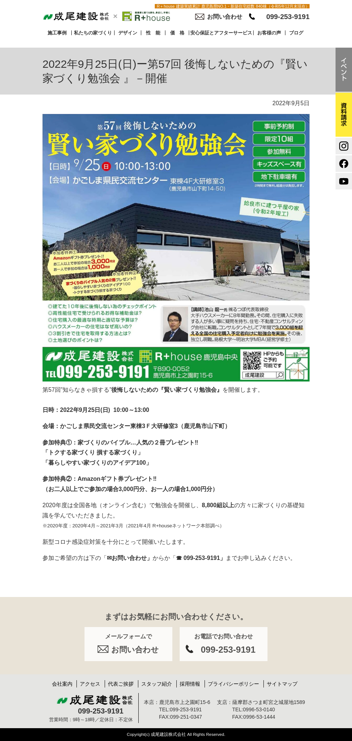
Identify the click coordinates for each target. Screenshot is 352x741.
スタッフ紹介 (156, 684)
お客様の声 (269, 32)
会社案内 (62, 684)
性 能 (153, 32)
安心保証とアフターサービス (221, 32)
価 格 (177, 32)
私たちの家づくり (93, 32)
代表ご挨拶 (121, 684)
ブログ (296, 32)
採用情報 (190, 684)
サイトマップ (282, 684)
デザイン (127, 32)
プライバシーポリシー (233, 684)
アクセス (90, 684)
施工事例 (57, 32)
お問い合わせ (224, 17)
